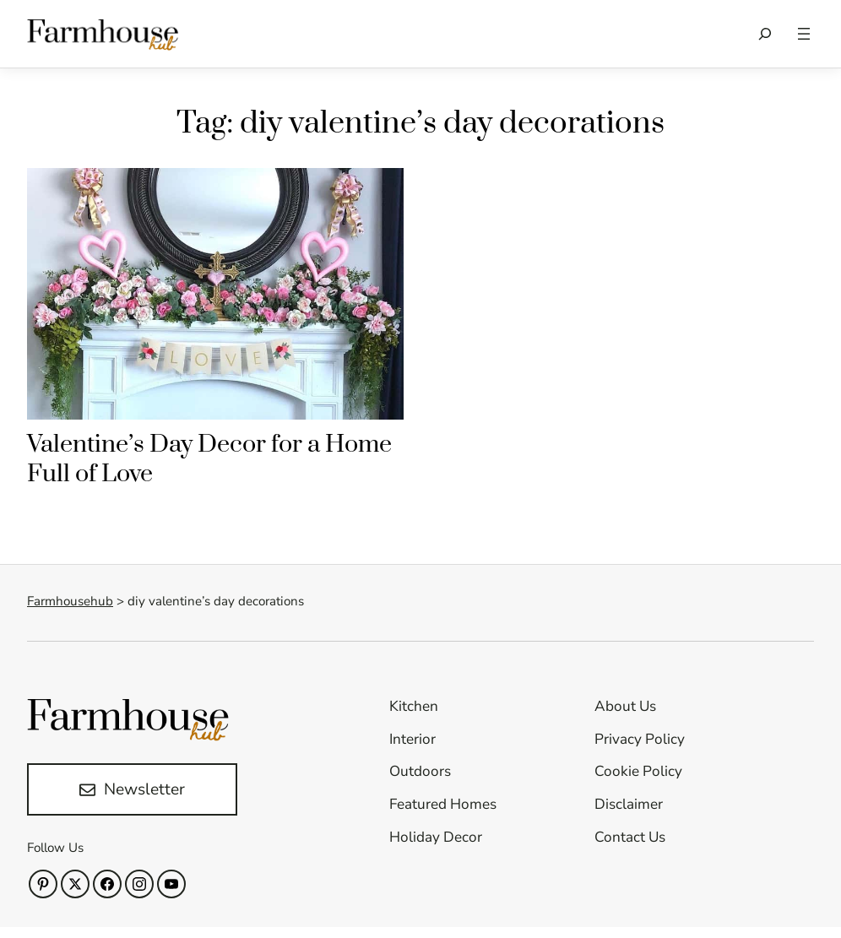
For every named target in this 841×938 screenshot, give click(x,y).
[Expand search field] (765, 34)
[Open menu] (804, 34)
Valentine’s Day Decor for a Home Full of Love (209, 460)
